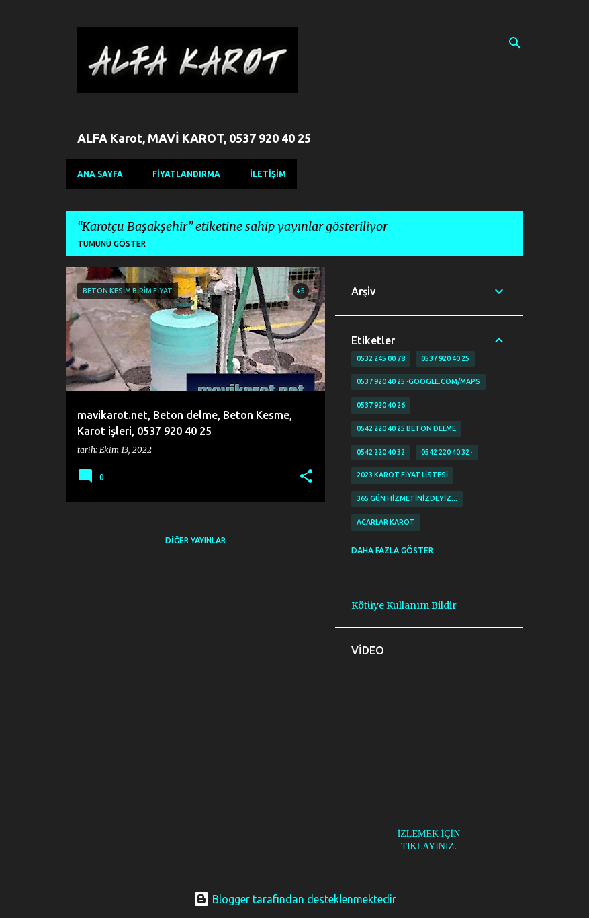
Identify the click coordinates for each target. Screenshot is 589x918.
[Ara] (515, 43)
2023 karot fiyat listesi (402, 475)
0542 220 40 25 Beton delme (406, 428)
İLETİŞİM (268, 173)
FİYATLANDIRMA (186, 173)
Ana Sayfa (100, 173)
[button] (306, 477)
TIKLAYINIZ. (428, 846)
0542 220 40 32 (381, 452)
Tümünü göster (111, 243)
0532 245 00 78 (381, 358)
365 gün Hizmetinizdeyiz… (407, 498)
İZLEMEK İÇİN (429, 834)
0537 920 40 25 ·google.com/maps (418, 381)
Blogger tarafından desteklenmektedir (294, 899)
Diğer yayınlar (195, 540)
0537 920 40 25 (445, 358)
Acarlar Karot (386, 522)
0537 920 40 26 (381, 405)
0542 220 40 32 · (447, 452)
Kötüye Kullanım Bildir (404, 605)
